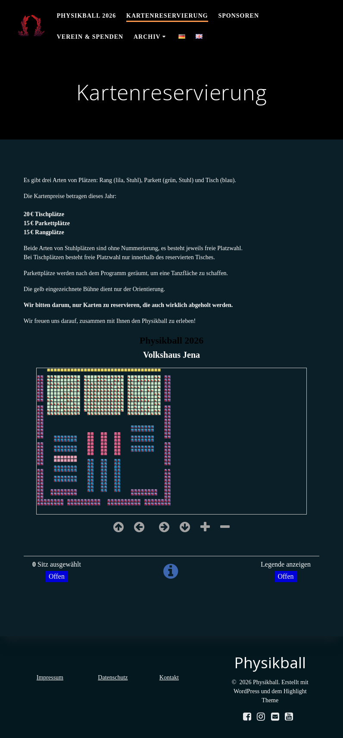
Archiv (147, 37)
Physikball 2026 (86, 15)
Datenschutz (113, 677)
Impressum (50, 677)
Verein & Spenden (90, 37)
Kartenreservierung (167, 15)
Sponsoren (238, 15)
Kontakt (169, 677)
